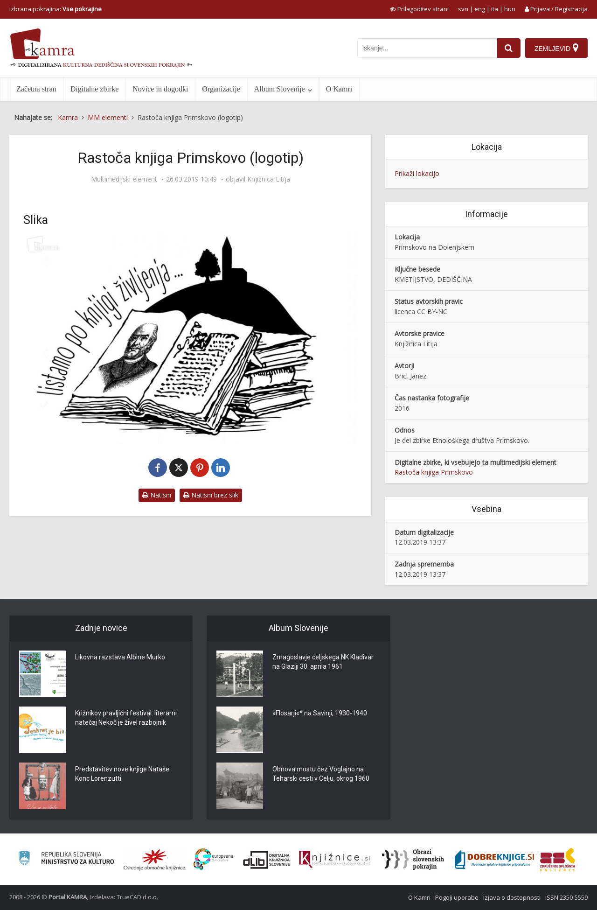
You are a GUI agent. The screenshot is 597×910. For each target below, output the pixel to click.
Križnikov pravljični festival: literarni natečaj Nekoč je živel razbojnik (126, 718)
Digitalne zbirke (94, 89)
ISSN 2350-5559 (566, 897)
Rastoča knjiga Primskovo (434, 472)
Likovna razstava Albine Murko (120, 657)
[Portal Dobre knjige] (494, 859)
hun (509, 9)
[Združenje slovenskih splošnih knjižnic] (334, 859)
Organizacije (221, 89)
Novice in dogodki (160, 89)
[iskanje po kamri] (427, 48)
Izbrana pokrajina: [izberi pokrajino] (55, 9)
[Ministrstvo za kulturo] (66, 859)
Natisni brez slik (210, 494)
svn (463, 9)
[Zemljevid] (556, 48)
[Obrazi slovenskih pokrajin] (413, 859)
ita (494, 9)
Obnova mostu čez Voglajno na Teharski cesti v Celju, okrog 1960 (320, 774)
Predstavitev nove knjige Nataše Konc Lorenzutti (122, 774)
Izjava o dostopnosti (512, 897)
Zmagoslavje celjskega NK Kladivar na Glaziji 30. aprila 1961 (323, 662)
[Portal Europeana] (213, 859)
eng (479, 9)
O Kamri (339, 89)
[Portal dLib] (266, 859)
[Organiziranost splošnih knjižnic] (154, 859)
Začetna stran (36, 89)
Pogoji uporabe (457, 897)
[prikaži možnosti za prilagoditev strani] (419, 9)
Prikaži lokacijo (417, 173)
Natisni (156, 494)
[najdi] (509, 48)
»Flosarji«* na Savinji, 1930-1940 (319, 713)
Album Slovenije (279, 89)
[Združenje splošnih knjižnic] (557, 859)
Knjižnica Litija (268, 179)
